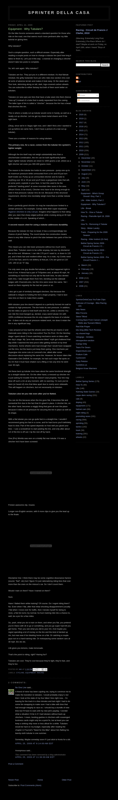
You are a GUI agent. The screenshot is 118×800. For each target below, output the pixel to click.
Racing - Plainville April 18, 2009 (95, 216)
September (86, 170)
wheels (79, 437)
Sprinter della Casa (59, 12)
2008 (81, 278)
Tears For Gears (83, 347)
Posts (81, 95)
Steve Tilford (81, 316)
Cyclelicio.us (81, 365)
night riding (81, 413)
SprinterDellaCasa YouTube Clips (90, 299)
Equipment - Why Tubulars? (93, 204)
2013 (81, 138)
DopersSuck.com (83, 351)
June (83, 182)
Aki (78, 78)
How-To (79, 385)
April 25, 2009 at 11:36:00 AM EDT (35, 757)
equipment (31, 673)
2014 (81, 134)
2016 (81, 126)
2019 (81, 118)
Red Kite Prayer (83, 326)
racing (40, 673)
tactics (79, 427)
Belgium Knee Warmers (86, 368)
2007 (81, 282)
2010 (81, 150)
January (85, 273)
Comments (84, 100)
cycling (20, 673)
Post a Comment (15, 764)
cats (78, 399)
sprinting (79, 423)
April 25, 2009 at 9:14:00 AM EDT (34, 743)
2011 (81, 146)
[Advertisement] (44, 771)
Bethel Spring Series (85, 381)
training (79, 433)
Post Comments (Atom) (31, 785)
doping (79, 402)
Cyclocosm (81, 358)
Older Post (66, 780)
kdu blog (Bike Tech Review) (88, 330)
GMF (79, 82)
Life (77, 388)
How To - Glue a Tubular (91, 212)
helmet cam (81, 409)
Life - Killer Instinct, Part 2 (92, 200)
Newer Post (13, 780)
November (86, 162)
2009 (81, 154)
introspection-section (85, 340)
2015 (81, 130)
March (84, 265)
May (83, 186)
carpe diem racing (84, 395)
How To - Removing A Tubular (94, 224)
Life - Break (86, 208)
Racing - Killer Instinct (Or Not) (94, 239)
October (85, 166)
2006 (81, 286)
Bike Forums (81, 313)
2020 (81, 114)
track (78, 430)
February (85, 269)
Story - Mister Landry (90, 228)
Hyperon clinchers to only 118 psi (23, 212)
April (83, 190)
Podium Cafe (81, 354)
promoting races (83, 416)
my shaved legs (83, 333)
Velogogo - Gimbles (84, 337)
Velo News (80, 309)
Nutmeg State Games (85, 392)
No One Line (20, 687)
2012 (81, 142)
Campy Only (81, 344)
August (84, 174)
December (86, 158)
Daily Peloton (82, 361)
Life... (83, 220)
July (83, 178)
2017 (81, 122)
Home (40, 780)
